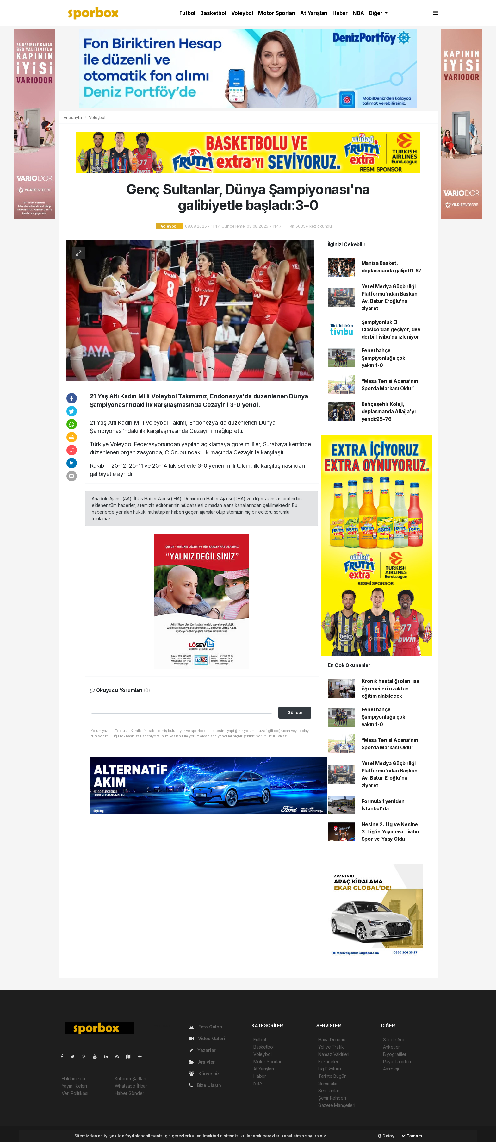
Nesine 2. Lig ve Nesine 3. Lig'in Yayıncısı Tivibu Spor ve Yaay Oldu (390, 831)
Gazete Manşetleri (336, 1105)
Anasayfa (73, 117)
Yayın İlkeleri (74, 1086)
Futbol (187, 13)
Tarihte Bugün (332, 1076)
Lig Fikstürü (329, 1068)
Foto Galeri (205, 1026)
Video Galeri (207, 1038)
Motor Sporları (276, 13)
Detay (386, 1135)
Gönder (295, 712)
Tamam (412, 1135)
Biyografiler (394, 1054)
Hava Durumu (331, 1039)
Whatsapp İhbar (131, 1086)
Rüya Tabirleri (397, 1061)
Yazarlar (202, 1050)
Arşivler (202, 1061)
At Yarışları (313, 13)
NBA (358, 13)
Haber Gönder (129, 1093)
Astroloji (391, 1068)
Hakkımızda (73, 1078)
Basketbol (213, 13)
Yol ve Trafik (331, 1047)
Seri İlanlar (328, 1090)
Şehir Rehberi (332, 1098)
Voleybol (242, 13)
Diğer (376, 13)
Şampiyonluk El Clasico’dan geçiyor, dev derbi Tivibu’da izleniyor (391, 329)
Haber (340, 13)
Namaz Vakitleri (333, 1054)
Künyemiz (204, 1073)
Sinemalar (328, 1083)
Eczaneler (328, 1061)
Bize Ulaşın (205, 1085)
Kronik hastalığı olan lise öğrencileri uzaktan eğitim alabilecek (391, 688)
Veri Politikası (75, 1093)
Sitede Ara (393, 1039)
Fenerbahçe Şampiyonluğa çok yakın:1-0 (383, 357)
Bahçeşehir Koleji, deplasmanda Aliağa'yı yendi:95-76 (389, 411)
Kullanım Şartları (130, 1078)
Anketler (391, 1047)
